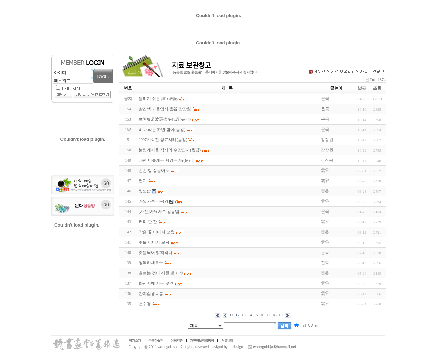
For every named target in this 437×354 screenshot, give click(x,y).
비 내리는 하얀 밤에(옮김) (162, 129)
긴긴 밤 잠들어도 (154, 170)
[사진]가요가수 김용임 (159, 211)
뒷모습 (145, 191)
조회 (377, 88)
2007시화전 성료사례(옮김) (163, 139)
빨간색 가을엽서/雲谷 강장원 (165, 109)
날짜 (362, 88)
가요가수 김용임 (153, 201)
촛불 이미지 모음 (154, 242)
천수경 (145, 303)
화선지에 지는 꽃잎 (156, 283)
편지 (143, 180)
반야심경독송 (151, 293)
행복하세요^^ (151, 262)
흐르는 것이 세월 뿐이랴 (161, 273)
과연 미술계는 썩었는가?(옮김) (166, 160)
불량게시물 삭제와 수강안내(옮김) (170, 150)
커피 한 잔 (148, 221)
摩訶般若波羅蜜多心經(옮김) (165, 119)
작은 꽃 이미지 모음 (156, 232)
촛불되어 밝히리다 (155, 252)
